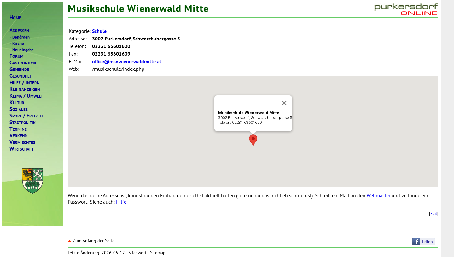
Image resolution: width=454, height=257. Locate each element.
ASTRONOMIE (23, 62)
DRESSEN (19, 30)
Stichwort (137, 252)
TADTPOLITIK (22, 122)
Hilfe (121, 202)
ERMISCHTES (22, 142)
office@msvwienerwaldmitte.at (126, 61)
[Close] (284, 103)
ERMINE (18, 129)
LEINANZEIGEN (24, 89)
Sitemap (158, 252)
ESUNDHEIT (21, 76)
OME (15, 17)
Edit (433, 213)
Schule (99, 31)
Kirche (16, 43)
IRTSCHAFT (21, 149)
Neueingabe (21, 49)
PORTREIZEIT (26, 115)
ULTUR (16, 102)
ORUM (16, 56)
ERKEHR (18, 135)
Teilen (427, 241)
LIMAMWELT (26, 96)
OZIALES (18, 109)
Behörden (19, 37)
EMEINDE (19, 69)
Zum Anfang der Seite (91, 240)
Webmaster (378, 195)
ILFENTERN (24, 82)
